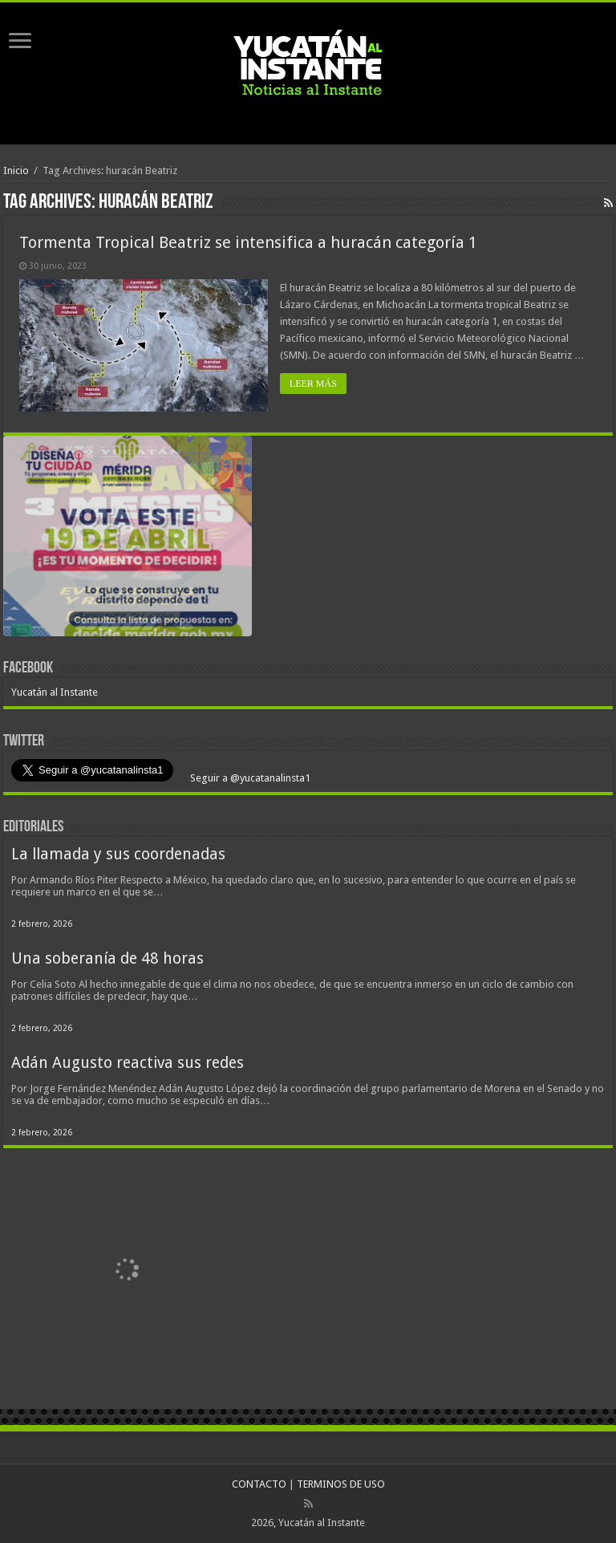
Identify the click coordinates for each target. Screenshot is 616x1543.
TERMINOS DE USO (341, 1484)
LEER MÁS (313, 383)
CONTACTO (259, 1484)
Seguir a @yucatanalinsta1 (249, 778)
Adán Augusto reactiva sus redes (127, 1063)
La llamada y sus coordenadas (118, 854)
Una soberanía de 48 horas (107, 958)
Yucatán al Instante (54, 692)
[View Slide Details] (127, 539)
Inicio (16, 170)
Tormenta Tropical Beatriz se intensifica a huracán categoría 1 (248, 242)
